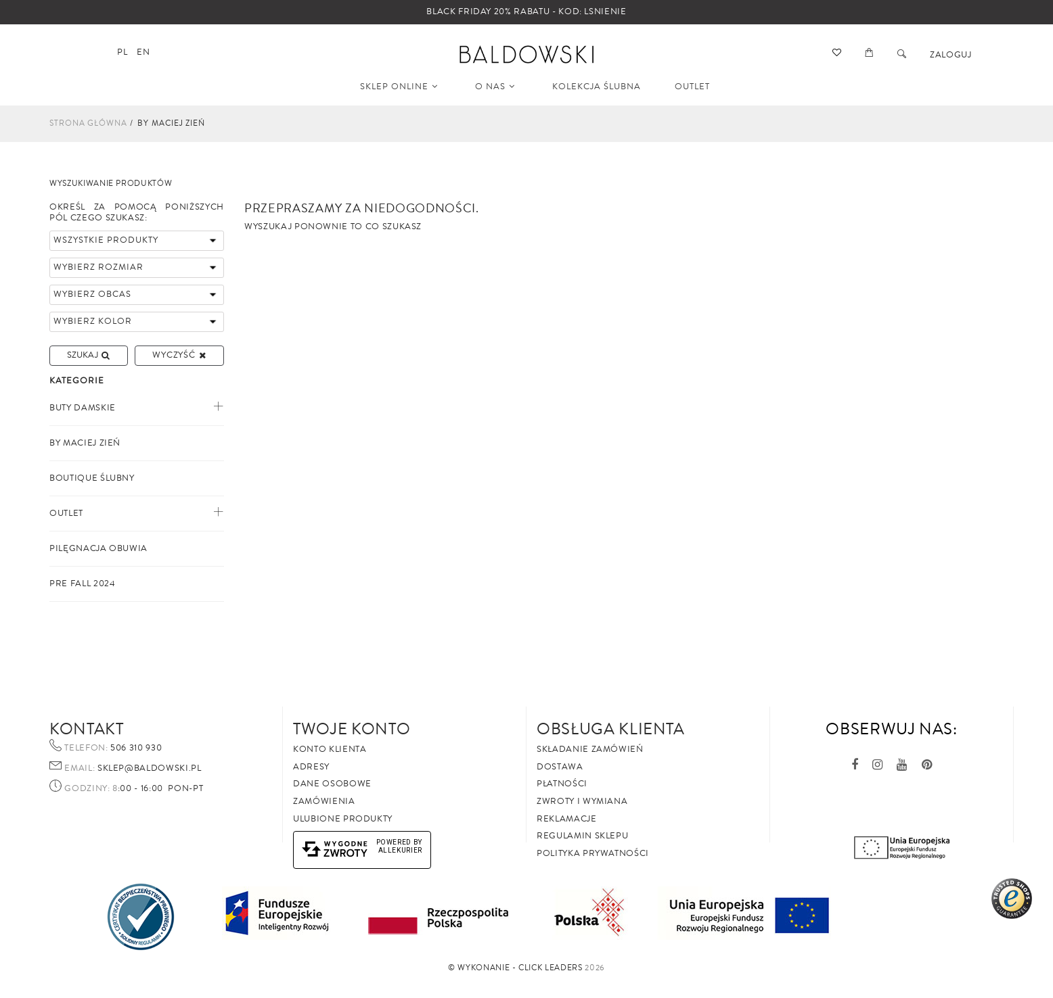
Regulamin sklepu (582, 836)
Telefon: (86, 748)
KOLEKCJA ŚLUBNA (596, 86)
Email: (79, 768)
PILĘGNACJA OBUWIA (98, 548)
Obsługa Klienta (611, 728)
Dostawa (560, 767)
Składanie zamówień (590, 749)
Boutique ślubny (92, 478)
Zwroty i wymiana (582, 801)
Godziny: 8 (91, 789)
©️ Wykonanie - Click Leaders (515, 968)
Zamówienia (324, 801)
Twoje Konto (351, 728)
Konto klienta (329, 749)
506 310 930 (135, 748)
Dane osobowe (332, 784)
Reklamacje (567, 819)
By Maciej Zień (84, 443)
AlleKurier (400, 850)
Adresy (311, 767)
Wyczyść (179, 355)
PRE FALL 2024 (82, 583)
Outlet (66, 513)
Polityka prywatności (593, 853)
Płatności (562, 784)
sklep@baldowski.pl (148, 768)
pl (122, 52)
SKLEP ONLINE (399, 86)
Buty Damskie (82, 408)
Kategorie (76, 381)
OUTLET (692, 86)
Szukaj (88, 355)
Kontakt (86, 728)
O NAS (495, 86)
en (143, 52)
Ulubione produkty (343, 819)
